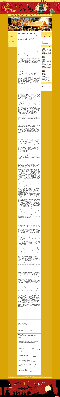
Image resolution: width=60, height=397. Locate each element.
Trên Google (44, 40)
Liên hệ (15, 384)
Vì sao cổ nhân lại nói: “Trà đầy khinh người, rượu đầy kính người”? (48, 71)
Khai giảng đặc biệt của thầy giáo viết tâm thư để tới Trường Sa (48, 77)
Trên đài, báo (44, 41)
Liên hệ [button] (26, 15)
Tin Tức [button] (12, 15)
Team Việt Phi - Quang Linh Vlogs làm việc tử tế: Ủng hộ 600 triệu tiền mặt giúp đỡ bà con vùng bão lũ (46, 53)
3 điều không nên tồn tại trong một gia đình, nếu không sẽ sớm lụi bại (48, 64)
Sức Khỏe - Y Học (11, 41)
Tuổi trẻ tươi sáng (11, 38)
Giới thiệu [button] (30, 15)
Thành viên (10, 384)
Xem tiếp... (38, 349)
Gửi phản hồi (57, 396)
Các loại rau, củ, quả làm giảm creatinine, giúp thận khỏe (47, 57)
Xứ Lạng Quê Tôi (11, 45)
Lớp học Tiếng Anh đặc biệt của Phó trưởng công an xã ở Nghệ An (48, 74)
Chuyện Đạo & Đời (11, 36)
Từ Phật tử (44, 42)
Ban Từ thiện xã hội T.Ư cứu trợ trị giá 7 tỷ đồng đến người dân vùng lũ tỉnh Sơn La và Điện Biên (46, 67)
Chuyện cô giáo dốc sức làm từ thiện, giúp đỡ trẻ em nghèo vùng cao (48, 80)
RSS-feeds (10, 387)
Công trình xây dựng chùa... (12, 43)
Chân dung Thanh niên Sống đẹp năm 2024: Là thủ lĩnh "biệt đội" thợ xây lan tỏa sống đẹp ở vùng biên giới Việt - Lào (46, 50)
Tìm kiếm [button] (22, 15)
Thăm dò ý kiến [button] (17, 15)
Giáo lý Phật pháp (11, 34)
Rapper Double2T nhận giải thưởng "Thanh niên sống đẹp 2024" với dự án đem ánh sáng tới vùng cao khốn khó (46, 61)
